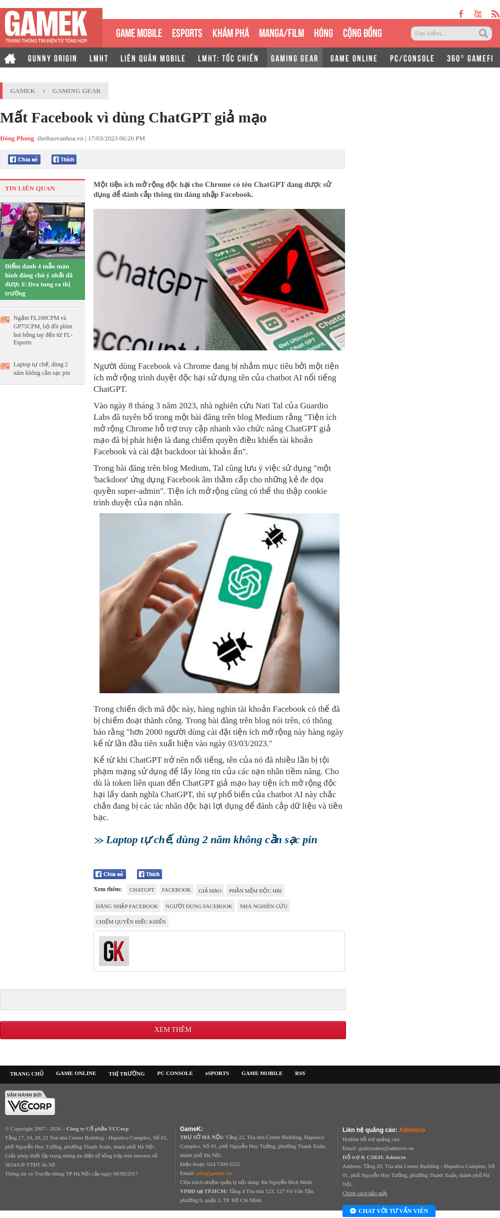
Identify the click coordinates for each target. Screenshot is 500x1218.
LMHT (99, 57)
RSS (300, 1073)
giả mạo (210, 891)
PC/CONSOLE (412, 57)
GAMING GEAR (294, 57)
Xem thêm (173, 1030)
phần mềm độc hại (255, 891)
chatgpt (142, 890)
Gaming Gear (76, 90)
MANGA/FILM (281, 31)
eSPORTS (187, 31)
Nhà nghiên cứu (264, 906)
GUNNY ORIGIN (53, 57)
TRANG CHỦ (27, 1074)
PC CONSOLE (175, 1073)
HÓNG (323, 31)
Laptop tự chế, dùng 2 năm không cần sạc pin (42, 368)
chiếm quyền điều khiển (131, 922)
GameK (23, 90)
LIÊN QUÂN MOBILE (153, 57)
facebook (176, 890)
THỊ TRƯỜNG (126, 1074)
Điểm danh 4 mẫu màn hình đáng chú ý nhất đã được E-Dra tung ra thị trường (38, 279)
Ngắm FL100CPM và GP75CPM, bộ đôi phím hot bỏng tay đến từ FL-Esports (43, 330)
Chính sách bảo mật (364, 1193)
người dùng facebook (199, 906)
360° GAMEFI (470, 57)
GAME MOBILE (139, 31)
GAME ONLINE (354, 57)
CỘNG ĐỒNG (362, 31)
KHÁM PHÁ (230, 31)
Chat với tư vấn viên (389, 1211)
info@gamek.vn (214, 1173)
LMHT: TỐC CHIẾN (228, 57)
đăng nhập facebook (127, 906)
